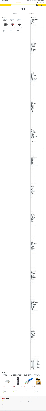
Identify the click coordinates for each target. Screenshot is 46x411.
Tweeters (31, 240)
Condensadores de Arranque (33, 78)
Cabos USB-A (32, 71)
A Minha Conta (38, 0)
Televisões (32, 216)
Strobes (31, 298)
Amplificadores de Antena (33, 333)
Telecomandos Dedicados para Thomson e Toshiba (35, 367)
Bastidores (32, 21)
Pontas (31, 220)
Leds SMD (31, 99)
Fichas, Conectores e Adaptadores (28, 374)
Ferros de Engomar (32, 218)
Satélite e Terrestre (32, 332)
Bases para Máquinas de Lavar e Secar (34, 165)
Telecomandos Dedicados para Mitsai (34, 360)
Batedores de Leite (32, 191)
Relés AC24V (32, 108)
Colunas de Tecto (32, 276)
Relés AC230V (32, 107)
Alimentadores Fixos (32, 131)
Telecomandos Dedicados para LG (34, 359)
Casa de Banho (32, 187)
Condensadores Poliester (33, 80)
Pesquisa (31, 13)
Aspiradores (32, 212)
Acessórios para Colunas (33, 273)
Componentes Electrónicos (33, 75)
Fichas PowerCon (32, 159)
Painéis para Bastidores (33, 23)
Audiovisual (32, 249)
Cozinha (31, 189)
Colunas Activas (32, 275)
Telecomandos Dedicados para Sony (34, 365)
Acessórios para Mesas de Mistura (34, 310)
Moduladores (32, 337)
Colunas (31, 272)
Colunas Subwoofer (32, 281)
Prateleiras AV (32, 341)
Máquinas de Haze (32, 306)
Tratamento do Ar (32, 219)
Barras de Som (32, 274)
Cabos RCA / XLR (32, 51)
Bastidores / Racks (32, 20)
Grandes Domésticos (32, 164)
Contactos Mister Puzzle (34, 0)
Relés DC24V (32, 113)
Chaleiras (31, 192)
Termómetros (32, 185)
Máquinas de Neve (32, 307)
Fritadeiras (32, 196)
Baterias (31, 133)
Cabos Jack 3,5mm (32, 42)
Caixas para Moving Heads (33, 270)
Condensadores (32, 77)
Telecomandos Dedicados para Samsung (34, 363)
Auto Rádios (32, 247)
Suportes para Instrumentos (33, 329)
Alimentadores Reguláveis (33, 132)
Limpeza (31, 211)
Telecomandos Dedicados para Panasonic (35, 361)
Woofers (31, 241)
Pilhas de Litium (32, 140)
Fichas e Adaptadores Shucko (33, 157)
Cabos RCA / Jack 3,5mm (33, 49)
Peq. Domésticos (32, 186)
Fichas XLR (32, 163)
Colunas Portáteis (32, 280)
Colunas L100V (32, 278)
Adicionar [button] (7, 27)
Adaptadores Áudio (32, 251)
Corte (31, 128)
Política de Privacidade (30, 401)
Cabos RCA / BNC (32, 48)
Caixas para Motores (32, 269)
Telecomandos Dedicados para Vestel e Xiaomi (35, 368)
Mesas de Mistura (32, 309)
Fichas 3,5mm (32, 155)
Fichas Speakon (32, 162)
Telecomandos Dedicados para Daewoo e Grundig (35, 357)
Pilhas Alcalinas (32, 139)
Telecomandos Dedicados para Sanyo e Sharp (35, 364)
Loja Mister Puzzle (29, 0)
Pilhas (31, 138)
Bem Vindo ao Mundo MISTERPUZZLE (5, 0)
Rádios (31, 213)
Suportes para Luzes (32, 299)
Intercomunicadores (32, 300)
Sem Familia (32, 221)
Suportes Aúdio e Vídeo (33, 340)
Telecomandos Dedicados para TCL (34, 366)
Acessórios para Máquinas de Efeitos (34, 302)
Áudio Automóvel (32, 246)
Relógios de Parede (32, 215)
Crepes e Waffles (32, 193)
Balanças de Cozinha (32, 190)
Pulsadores (32, 102)
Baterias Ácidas (32, 134)
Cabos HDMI (32, 40)
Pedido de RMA (42, 0)
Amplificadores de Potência (33, 243)
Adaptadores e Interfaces (5, 19)
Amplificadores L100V (33, 244)
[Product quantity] (5, 29)
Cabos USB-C (32, 73)
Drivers (31, 239)
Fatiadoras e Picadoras (33, 194)
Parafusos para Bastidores (33, 24)
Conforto (31, 188)
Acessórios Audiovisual (33, 250)
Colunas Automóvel (32, 248)
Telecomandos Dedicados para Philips (34, 362)
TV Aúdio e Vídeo (32, 330)
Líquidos (31, 303)
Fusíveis (31, 82)
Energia (31, 129)
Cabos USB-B (32, 72)
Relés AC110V (32, 105)
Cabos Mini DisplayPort (33, 46)
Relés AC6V (32, 110)
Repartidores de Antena (33, 339)
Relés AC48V (32, 109)
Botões (31, 76)
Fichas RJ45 (32, 161)
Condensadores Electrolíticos (33, 79)
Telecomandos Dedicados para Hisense (34, 358)
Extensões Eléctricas (32, 22)
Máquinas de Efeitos (32, 301)
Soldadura (32, 222)
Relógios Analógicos (32, 214)
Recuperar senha (21, 401)
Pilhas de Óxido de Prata (33, 141)
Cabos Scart (32, 52)
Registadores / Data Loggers (33, 183)
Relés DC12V (32, 111)
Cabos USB (31, 70)
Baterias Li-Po (32, 135)
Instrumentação (32, 166)
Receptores (32, 338)
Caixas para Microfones (33, 268)
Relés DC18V (32, 112)
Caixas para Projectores (33, 271)
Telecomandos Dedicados (15, 374)
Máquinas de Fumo (32, 305)
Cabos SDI (31, 53)
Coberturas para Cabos (33, 331)
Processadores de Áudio (33, 328)
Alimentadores (32, 130)
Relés (31, 104)
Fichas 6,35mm (32, 156)
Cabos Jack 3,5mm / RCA (33, 44)
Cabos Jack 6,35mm (32, 45)
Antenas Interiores (32, 335)
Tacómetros (32, 184)
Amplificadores (32, 242)
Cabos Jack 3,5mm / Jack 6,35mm (34, 43)
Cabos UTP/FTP (32, 74)
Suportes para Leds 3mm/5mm (33, 100)
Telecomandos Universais (33, 369)
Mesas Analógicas (32, 312)
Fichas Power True (32, 158)
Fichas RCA (32, 160)
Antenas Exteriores (32, 334)
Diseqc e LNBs (32, 336)
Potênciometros (32, 101)
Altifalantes (32, 238)
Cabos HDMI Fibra (32, 41)
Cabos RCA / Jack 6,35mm (33, 50)
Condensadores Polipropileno (33, 81)
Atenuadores (32, 245)
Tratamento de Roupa (33, 217)
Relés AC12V (32, 106)
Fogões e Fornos (32, 195)
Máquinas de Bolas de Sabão (33, 304)
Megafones (32, 308)
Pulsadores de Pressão (33, 103)
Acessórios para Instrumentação (34, 167)
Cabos (3, 374)
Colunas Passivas (32, 279)
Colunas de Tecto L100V (33, 277)
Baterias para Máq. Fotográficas (34, 136)
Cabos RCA (31, 47)
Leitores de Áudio (32, 311)
